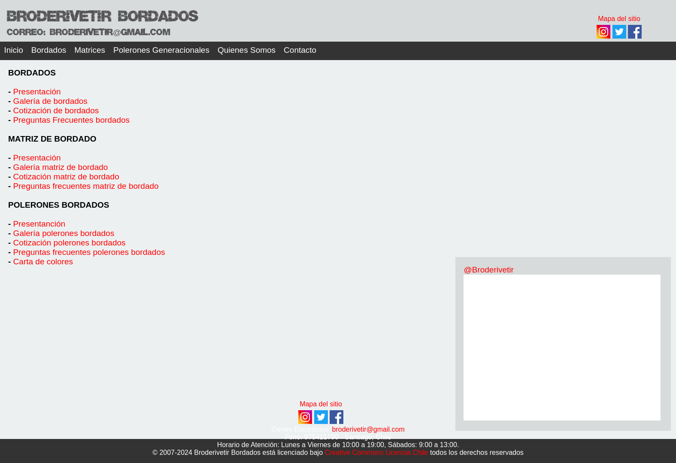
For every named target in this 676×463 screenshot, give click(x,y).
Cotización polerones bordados (69, 242)
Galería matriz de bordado (61, 167)
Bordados (48, 49)
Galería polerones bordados (64, 233)
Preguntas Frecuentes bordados (71, 119)
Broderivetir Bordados (102, 14)
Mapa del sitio (321, 404)
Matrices (89, 49)
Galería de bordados (50, 101)
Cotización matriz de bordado (66, 176)
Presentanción (39, 223)
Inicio (13, 49)
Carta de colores (43, 261)
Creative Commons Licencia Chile (376, 452)
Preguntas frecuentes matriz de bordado (86, 186)
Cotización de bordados (56, 110)
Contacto (300, 49)
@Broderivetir (488, 269)
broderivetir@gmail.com (368, 429)
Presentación (37, 91)
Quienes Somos (247, 49)
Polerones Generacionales (161, 49)
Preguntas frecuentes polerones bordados (89, 252)
